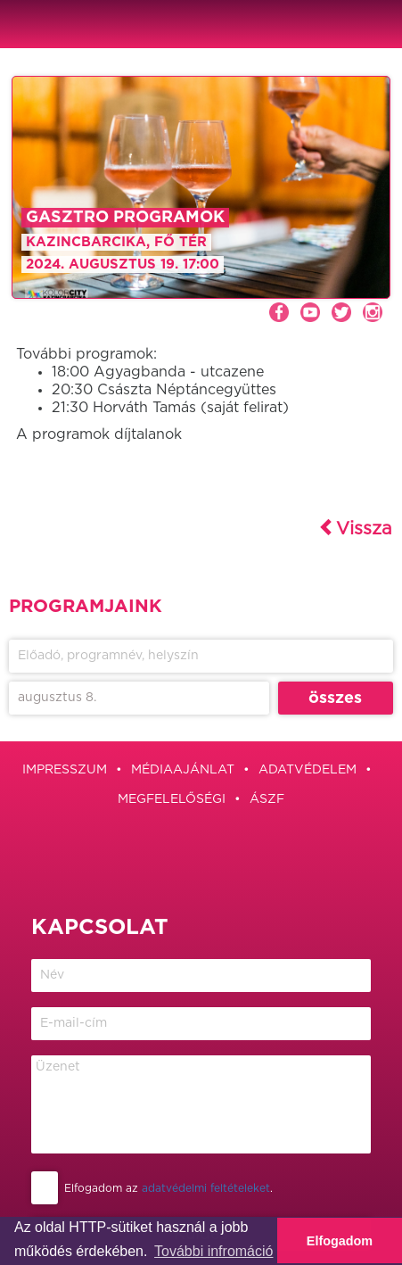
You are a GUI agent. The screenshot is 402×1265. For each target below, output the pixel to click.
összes (335, 698)
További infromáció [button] (213, 1251)
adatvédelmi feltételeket (206, 1188)
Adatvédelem (307, 770)
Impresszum (64, 770)
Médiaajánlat (182, 770)
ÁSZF (267, 799)
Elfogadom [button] (340, 1241)
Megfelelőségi (172, 799)
